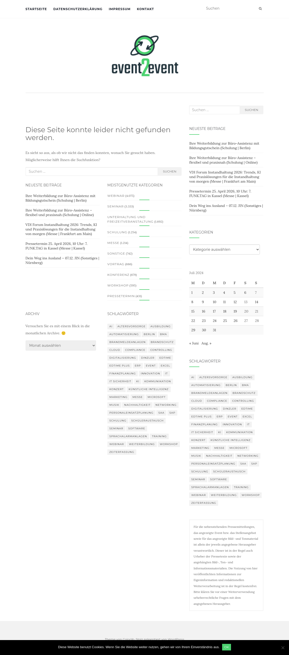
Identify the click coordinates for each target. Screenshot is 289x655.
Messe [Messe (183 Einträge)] (137, 397)
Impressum (119, 9)
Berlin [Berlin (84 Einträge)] (149, 334)
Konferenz (118, 275)
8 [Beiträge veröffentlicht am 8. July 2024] (192, 302)
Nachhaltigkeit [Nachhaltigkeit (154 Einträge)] (137, 405)
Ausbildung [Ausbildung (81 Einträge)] (160, 326)
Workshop (118, 285)
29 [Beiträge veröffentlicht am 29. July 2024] (193, 330)
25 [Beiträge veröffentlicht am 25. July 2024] (225, 320)
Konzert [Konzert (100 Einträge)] (116, 389)
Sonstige (116, 253)
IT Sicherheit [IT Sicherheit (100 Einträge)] (120, 381)
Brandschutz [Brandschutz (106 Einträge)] (162, 342)
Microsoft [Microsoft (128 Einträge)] (157, 397)
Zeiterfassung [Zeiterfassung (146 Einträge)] (121, 452)
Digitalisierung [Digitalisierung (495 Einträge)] (122, 357)
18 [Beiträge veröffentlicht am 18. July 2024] (224, 311)
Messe (113, 243)
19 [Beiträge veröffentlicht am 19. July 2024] (235, 311)
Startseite (36, 9)
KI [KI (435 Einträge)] (137, 381)
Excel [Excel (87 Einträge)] (165, 365)
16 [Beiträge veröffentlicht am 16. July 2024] (203, 311)
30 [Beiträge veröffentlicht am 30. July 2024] (204, 330)
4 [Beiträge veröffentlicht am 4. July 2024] (224, 292)
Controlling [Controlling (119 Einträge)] (161, 350)
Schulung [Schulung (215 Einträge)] (117, 420)
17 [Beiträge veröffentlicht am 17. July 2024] (214, 311)
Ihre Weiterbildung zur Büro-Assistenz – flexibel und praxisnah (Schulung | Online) (60, 212)
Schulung (117, 232)
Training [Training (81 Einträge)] (159, 436)
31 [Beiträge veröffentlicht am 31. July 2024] (214, 330)
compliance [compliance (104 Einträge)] (135, 350)
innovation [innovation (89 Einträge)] (150, 373)
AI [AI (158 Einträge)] (110, 326)
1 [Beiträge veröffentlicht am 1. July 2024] (191, 292)
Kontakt (145, 9)
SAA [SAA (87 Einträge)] (161, 412)
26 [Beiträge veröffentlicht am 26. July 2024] (236, 320)
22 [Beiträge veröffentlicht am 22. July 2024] (193, 320)
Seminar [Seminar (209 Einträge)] (116, 428)
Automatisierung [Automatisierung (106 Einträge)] (124, 334)
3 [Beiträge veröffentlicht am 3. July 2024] (214, 292)
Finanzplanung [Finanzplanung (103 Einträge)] (122, 373)
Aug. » (206, 343)
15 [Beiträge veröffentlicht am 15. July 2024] (193, 311)
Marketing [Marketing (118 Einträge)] (118, 397)
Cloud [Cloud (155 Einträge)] (114, 350)
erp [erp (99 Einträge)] (138, 365)
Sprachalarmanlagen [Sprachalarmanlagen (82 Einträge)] (128, 436)
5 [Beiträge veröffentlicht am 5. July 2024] (235, 292)
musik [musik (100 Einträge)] (114, 405)
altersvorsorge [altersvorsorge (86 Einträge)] (132, 326)
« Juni (194, 343)
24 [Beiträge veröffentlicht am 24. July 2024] (215, 320)
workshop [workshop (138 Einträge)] (169, 444)
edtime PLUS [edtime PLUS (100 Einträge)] (119, 365)
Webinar (116, 196)
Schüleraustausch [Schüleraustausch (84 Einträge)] (147, 420)
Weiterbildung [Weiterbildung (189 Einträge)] (142, 444)
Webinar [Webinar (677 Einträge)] (116, 444)
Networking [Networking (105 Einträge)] (166, 405)
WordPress (176, 639)
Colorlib (128, 639)
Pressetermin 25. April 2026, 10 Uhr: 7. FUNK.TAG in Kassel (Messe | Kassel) (57, 246)
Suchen (169, 171)
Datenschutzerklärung (77, 9)
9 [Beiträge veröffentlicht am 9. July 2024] (203, 302)
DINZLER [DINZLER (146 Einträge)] (148, 357)
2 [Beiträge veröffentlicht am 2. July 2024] (203, 292)
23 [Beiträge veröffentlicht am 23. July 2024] (204, 320)
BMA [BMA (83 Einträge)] (163, 334)
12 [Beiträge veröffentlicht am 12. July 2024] (235, 302)
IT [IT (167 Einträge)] (166, 373)
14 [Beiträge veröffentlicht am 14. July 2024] (256, 302)
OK (226, 647)
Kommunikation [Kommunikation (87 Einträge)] (157, 381)
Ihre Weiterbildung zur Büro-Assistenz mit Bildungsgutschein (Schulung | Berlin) (61, 198)
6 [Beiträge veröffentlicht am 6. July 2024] (245, 292)
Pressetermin (121, 296)
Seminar (115, 206)
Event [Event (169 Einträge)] (151, 365)
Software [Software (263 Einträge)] (136, 428)
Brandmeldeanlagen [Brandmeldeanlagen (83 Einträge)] (127, 342)
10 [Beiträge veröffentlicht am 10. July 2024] (214, 302)
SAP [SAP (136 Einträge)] (172, 412)
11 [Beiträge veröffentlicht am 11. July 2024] (224, 302)
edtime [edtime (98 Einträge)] (165, 357)
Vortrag (115, 264)
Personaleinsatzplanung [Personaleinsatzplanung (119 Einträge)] (131, 412)
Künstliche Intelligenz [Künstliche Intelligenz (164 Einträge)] (149, 389)
